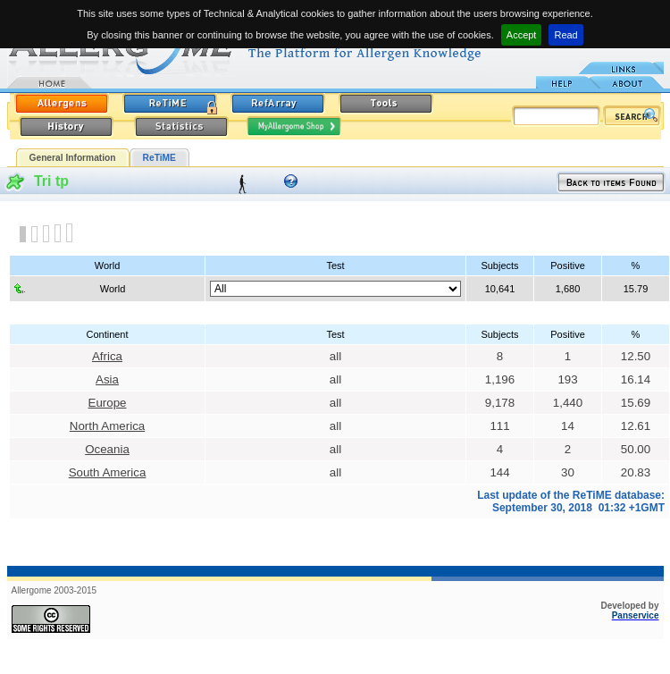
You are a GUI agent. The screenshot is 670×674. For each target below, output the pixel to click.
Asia (107, 379)
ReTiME (159, 158)
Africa (107, 356)
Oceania (107, 449)
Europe (107, 402)
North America (107, 426)
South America (108, 472)
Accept (522, 34)
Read (565, 34)
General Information (72, 158)
